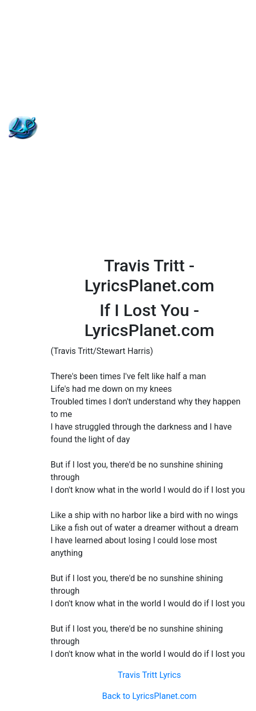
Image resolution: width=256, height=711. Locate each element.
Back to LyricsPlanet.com (149, 696)
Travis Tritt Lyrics (149, 675)
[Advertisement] (128, 128)
